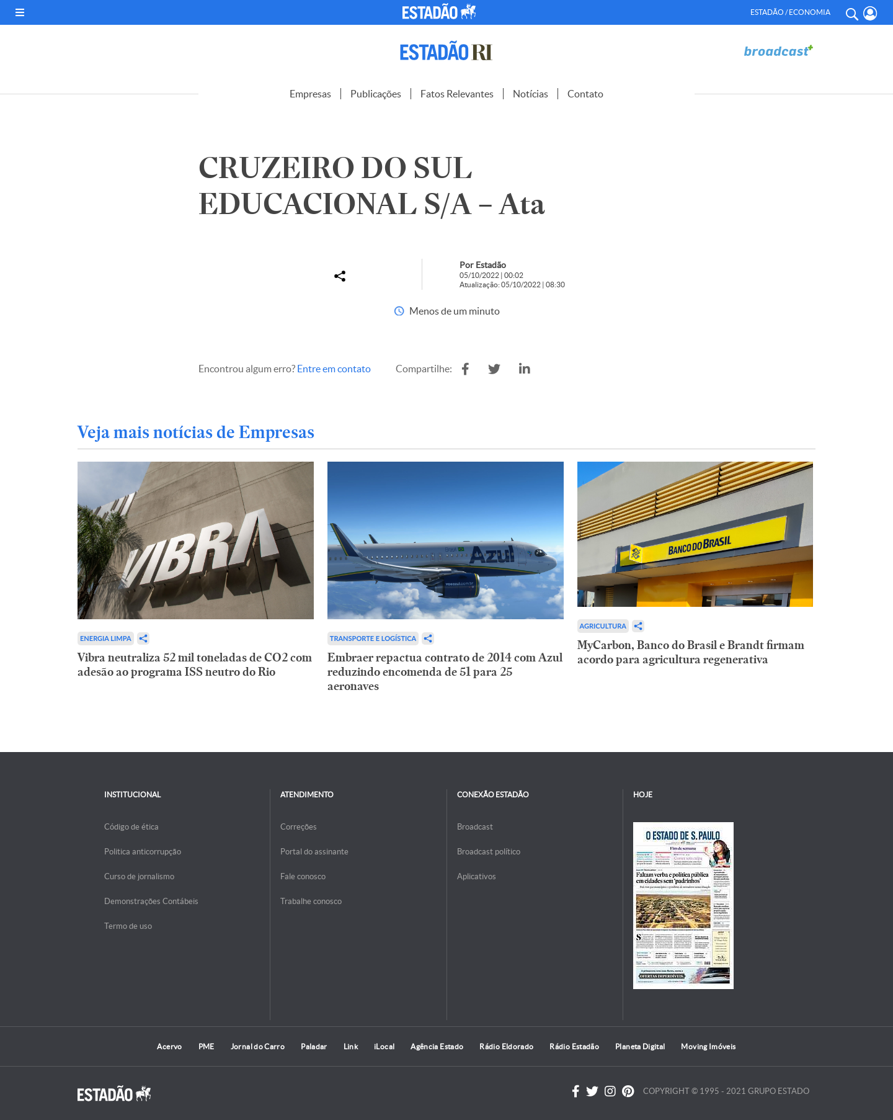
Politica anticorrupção (142, 851)
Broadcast (475, 826)
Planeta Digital (640, 1046)
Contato (585, 93)
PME (206, 1046)
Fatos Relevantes (457, 93)
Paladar (314, 1046)
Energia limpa (105, 638)
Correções (298, 826)
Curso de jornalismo (139, 876)
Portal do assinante (314, 851)
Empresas (310, 93)
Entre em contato (334, 368)
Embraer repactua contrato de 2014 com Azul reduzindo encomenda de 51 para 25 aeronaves (444, 671)
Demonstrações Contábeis (151, 901)
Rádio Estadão (574, 1046)
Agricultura (603, 626)
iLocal (384, 1046)
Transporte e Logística (373, 638)
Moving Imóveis (708, 1046)
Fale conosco (303, 876)
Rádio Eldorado (506, 1046)
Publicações (375, 93)
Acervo (169, 1046)
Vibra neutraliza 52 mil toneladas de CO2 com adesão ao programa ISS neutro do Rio (195, 664)
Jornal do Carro (258, 1046)
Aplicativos (476, 876)
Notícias (530, 93)
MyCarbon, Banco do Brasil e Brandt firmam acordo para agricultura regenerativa (690, 652)
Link (351, 1046)
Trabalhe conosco (311, 901)
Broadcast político (488, 851)
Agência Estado (437, 1046)
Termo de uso (128, 926)
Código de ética (131, 826)
